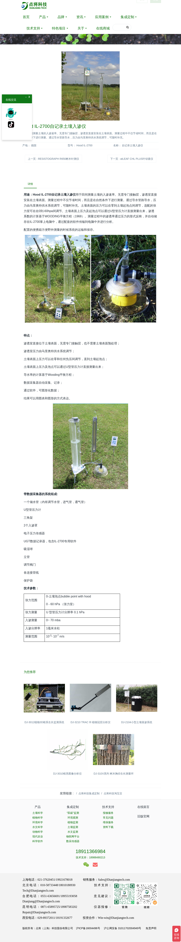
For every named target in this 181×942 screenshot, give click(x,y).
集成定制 (127, 17)
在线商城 (103, 28)
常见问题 (108, 817)
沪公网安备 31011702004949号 (122, 928)
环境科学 (37, 822)
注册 (155, 5)
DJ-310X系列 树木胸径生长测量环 (114, 773)
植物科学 (37, 817)
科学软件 (37, 841)
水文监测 (73, 831)
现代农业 (37, 836)
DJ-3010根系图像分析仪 (67, 773)
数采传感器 (72, 841)
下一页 (131, 158)
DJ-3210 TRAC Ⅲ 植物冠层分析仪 (90, 722)
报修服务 (108, 812)
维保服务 (108, 822)
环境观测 (73, 817)
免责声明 (150, 928)
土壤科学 (37, 812)
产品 (42, 17)
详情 (30, 183)
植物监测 (73, 822)
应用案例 (102, 17)
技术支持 (33, 28)
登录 (142, 5)
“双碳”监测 (73, 812)
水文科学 (37, 827)
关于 (81, 28)
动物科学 (37, 831)
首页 (26, 17)
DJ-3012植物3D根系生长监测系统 (44, 722)
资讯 (79, 17)
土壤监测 (73, 827)
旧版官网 (143, 816)
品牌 (61, 17)
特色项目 (58, 28)
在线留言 (143, 807)
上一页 (53, 158)
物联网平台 (72, 836)
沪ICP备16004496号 (88, 928)
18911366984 (90, 851)
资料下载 (108, 827)
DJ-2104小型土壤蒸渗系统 (136, 722)
